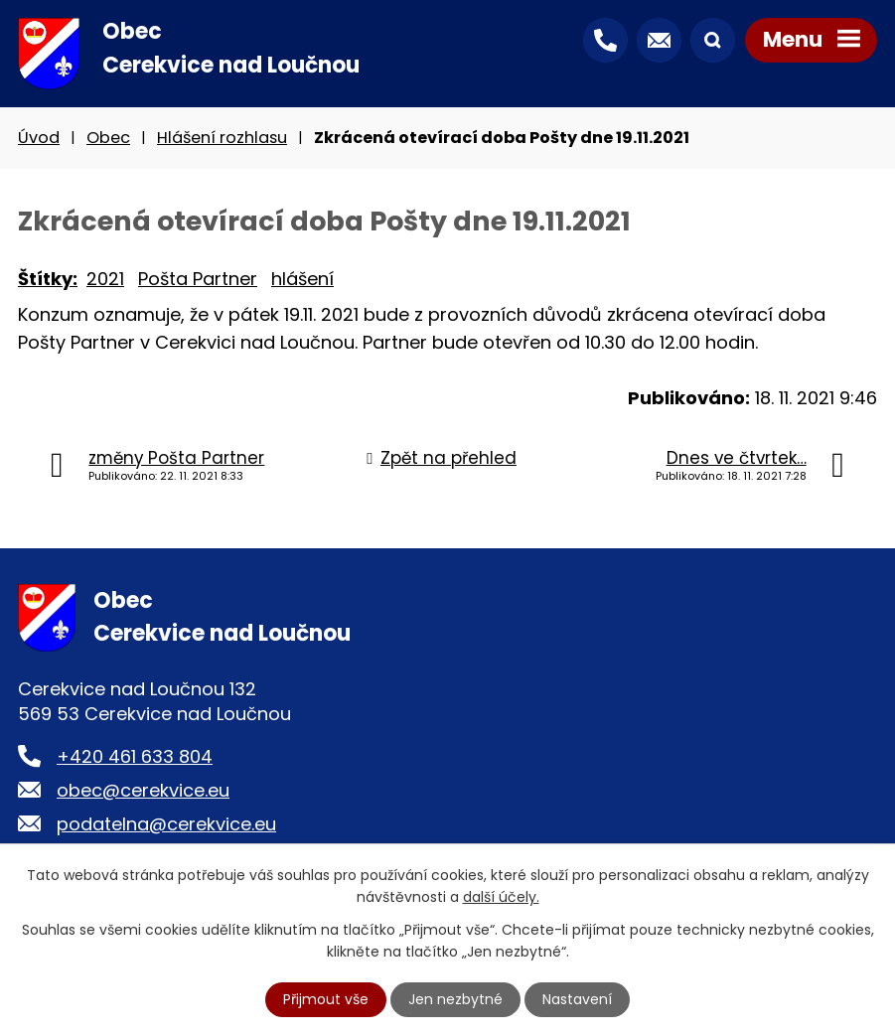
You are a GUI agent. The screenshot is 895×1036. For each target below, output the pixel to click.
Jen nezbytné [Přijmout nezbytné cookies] (455, 999)
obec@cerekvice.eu (143, 790)
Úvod (39, 137)
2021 (105, 278)
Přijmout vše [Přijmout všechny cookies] (326, 999)
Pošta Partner (197, 278)
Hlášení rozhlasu (222, 137)
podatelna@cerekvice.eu (166, 824)
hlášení (302, 278)
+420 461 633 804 (135, 756)
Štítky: (47, 278)
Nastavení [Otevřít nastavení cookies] (577, 999)
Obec (108, 137)
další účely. (501, 897)
